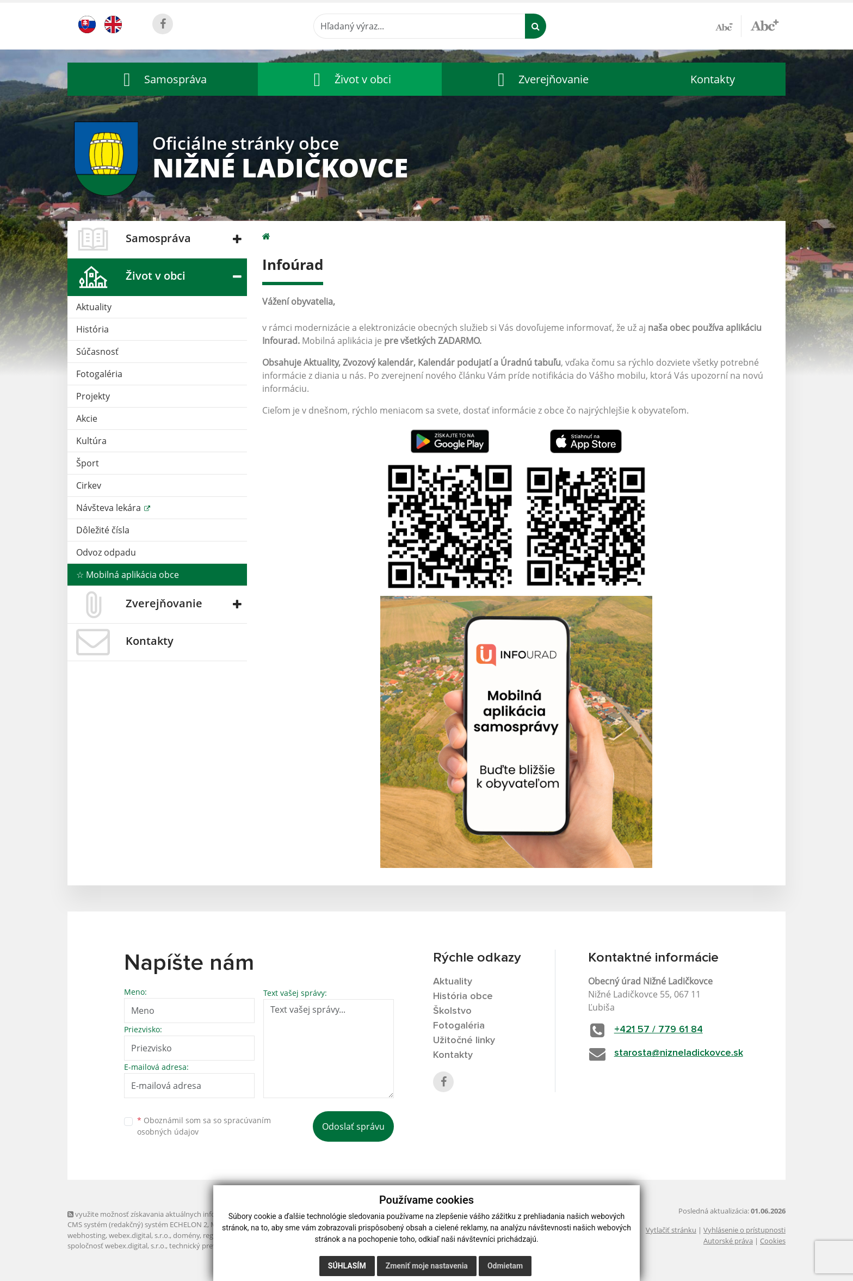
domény (186, 1235)
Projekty (93, 396)
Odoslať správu (353, 1126)
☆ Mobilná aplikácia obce (127, 575)
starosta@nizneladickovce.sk (678, 1053)
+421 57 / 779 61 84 (658, 1029)
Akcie (86, 418)
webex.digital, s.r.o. (139, 1235)
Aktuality (94, 307)
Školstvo (452, 1011)
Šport (87, 463)
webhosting (86, 1235)
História (92, 329)
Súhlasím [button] (347, 1265)
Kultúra (91, 441)
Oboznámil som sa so (204, 1126)
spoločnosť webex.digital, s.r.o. (116, 1246)
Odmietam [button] (505, 1265)
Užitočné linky (464, 1040)
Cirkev (88, 485)
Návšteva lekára (109, 508)
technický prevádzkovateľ (210, 1246)
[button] (162, 79)
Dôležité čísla (102, 530)
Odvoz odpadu (106, 552)
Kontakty (712, 79)
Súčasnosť (97, 352)
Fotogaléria (99, 374)
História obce (463, 996)
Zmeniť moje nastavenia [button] (427, 1265)
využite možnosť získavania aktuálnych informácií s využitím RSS (175, 1214)
